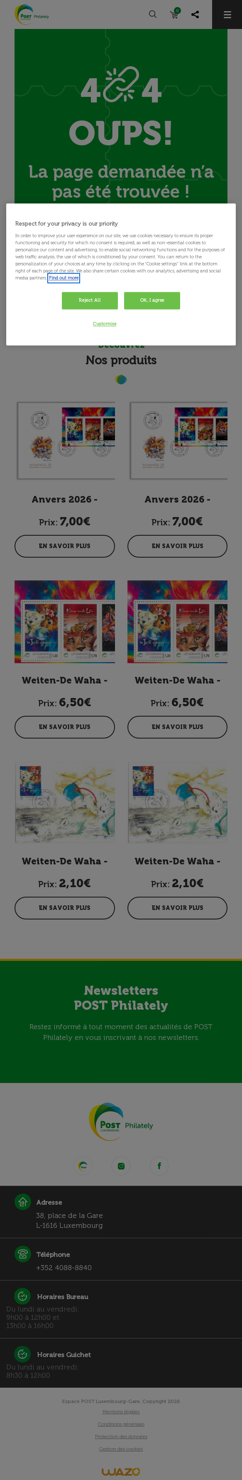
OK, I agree (152, 300)
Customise (104, 324)
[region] (121, 275)
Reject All (89, 300)
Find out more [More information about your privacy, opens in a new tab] (63, 278)
